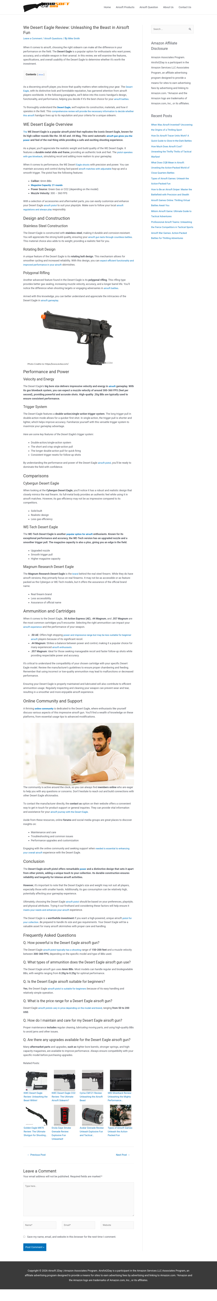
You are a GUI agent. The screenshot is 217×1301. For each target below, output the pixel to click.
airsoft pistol (51, 205)
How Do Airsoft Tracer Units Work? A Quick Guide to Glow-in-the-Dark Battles (172, 146)
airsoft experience (33, 627)
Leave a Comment (33, 38)
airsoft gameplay (50, 300)
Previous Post (38, 1162)
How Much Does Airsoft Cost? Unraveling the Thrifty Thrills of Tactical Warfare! (168, 162)
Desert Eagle (64, 107)
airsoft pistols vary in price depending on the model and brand (73, 1008)
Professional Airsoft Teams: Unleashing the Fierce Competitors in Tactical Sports (172, 243)
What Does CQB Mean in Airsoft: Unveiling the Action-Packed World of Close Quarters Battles (172, 178)
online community (45, 708)
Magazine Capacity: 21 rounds (48, 185)
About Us (168, 7)
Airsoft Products (125, 7)
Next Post (121, 1162)
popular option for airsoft (80, 534)
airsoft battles (122, 99)
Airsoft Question (149, 7)
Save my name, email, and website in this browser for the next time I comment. (71, 1248)
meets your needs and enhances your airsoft (59, 910)
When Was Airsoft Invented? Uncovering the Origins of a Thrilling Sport (171, 130)
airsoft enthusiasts (63, 647)
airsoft (112, 386)
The (25, 132)
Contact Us (185, 7)
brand (75, 574)
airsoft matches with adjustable (97, 169)
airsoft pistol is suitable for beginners (69, 988)
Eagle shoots (83, 165)
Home (107, 7)
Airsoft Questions (56, 38)
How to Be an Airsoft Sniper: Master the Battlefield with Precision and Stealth (171, 205)
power (83, 869)
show (41, 75)
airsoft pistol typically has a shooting (64, 950)
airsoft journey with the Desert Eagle (71, 812)
